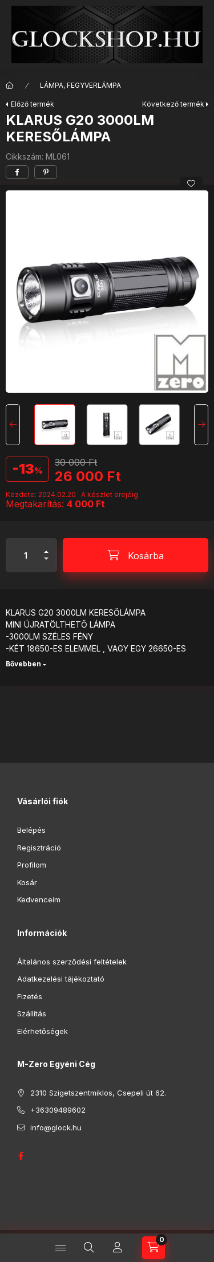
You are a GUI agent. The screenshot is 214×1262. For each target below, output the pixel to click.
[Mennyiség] (26, 555)
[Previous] (13, 424)
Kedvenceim (38, 899)
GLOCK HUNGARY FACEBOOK (20, 1156)
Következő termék (173, 104)
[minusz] (46, 563)
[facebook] (17, 172)
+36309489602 (58, 1109)
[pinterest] (45, 172)
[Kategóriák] (60, 1247)
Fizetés (29, 996)
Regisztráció (39, 847)
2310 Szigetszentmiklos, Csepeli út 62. (98, 1092)
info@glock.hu (56, 1127)
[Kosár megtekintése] (153, 1247)
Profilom (31, 864)
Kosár (27, 882)
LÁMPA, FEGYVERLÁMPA (80, 85)
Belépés (31, 829)
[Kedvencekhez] (191, 183)
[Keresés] (89, 1247)
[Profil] (117, 1247)
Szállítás (31, 1013)
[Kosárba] (135, 555)
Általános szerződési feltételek (72, 961)
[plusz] (46, 547)
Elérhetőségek (42, 1031)
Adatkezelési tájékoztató (60, 978)
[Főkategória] (10, 85)
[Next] (201, 424)
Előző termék (32, 104)
